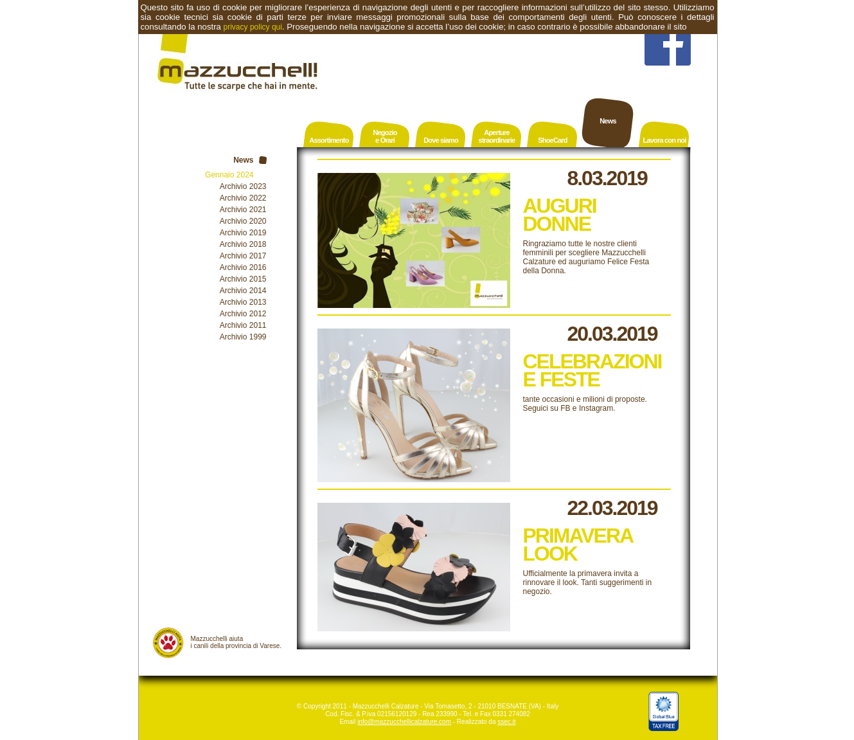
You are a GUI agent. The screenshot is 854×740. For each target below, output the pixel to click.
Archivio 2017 (243, 255)
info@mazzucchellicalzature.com (404, 721)
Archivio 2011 (243, 325)
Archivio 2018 (243, 244)
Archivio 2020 (243, 221)
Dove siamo (440, 140)
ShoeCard (552, 140)
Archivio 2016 (243, 267)
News (608, 121)
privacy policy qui (253, 27)
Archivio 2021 (243, 209)
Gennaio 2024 (229, 174)
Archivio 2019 (243, 232)
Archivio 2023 (243, 186)
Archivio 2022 (243, 198)
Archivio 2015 (243, 279)
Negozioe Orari (384, 136)
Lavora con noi (664, 140)
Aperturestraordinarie (497, 136)
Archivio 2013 (243, 302)
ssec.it (506, 721)
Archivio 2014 (243, 290)
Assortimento (328, 140)
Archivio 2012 (243, 313)
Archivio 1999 (243, 336)
